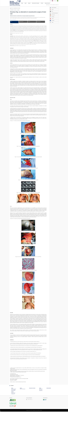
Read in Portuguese (53, 7)
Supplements (41, 390)
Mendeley (52, 16)
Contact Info (13, 393)
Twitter (51, 22)
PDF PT (51, 9)
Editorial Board (13, 390)
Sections (12, 391)
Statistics (29, 21)
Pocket (51, 18)
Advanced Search (47, 3)
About (25, 3)
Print (51, 11)
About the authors (21, 21)
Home (22, 3)
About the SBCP (13, 389)
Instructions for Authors (35, 3)
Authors (29, 3)
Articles (42, 3)
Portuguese (56, 0)
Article (11, 21)
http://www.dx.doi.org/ (13, 19)
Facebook (52, 20)
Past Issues (40, 389)
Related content (39, 21)
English (51, 0)
